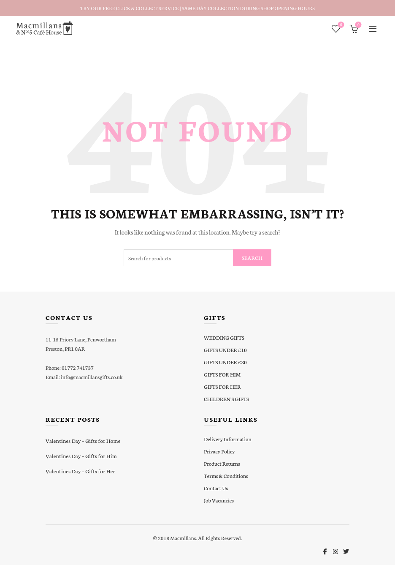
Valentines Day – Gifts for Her (80, 471)
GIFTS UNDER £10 (225, 349)
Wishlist (340, 25)
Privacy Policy (219, 451)
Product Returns (222, 463)
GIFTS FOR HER (222, 386)
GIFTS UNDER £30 (225, 362)
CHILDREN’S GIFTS (226, 398)
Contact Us (216, 487)
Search (252, 257)
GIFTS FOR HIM (222, 374)
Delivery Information (228, 438)
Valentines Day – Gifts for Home (83, 440)
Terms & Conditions (226, 475)
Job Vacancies (219, 500)
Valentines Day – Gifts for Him (81, 455)
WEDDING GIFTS (224, 337)
